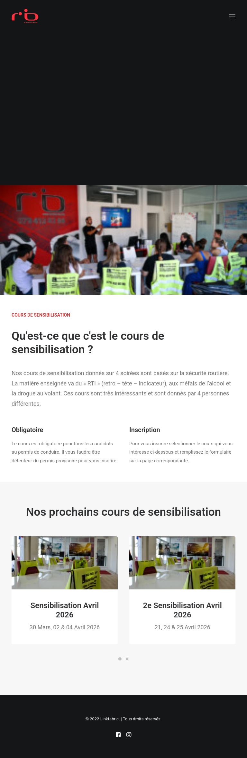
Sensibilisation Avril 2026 (70, 610)
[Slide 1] (120, 659)
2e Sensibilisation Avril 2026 (193, 610)
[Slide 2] (127, 659)
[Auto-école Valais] (25, 16)
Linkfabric (109, 718)
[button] (232, 16)
